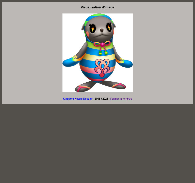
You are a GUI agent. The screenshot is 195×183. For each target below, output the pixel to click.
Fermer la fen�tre (121, 98)
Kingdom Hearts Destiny (77, 98)
